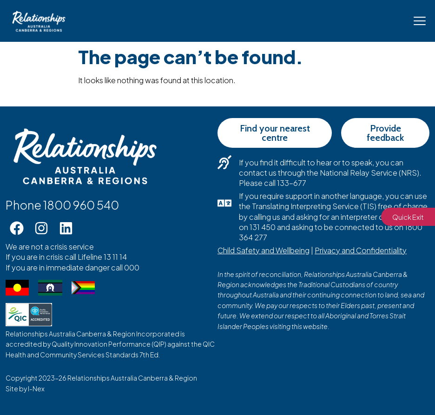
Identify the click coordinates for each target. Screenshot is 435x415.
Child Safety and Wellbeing (264, 250)
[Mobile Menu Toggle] (420, 21)
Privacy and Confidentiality (361, 250)
